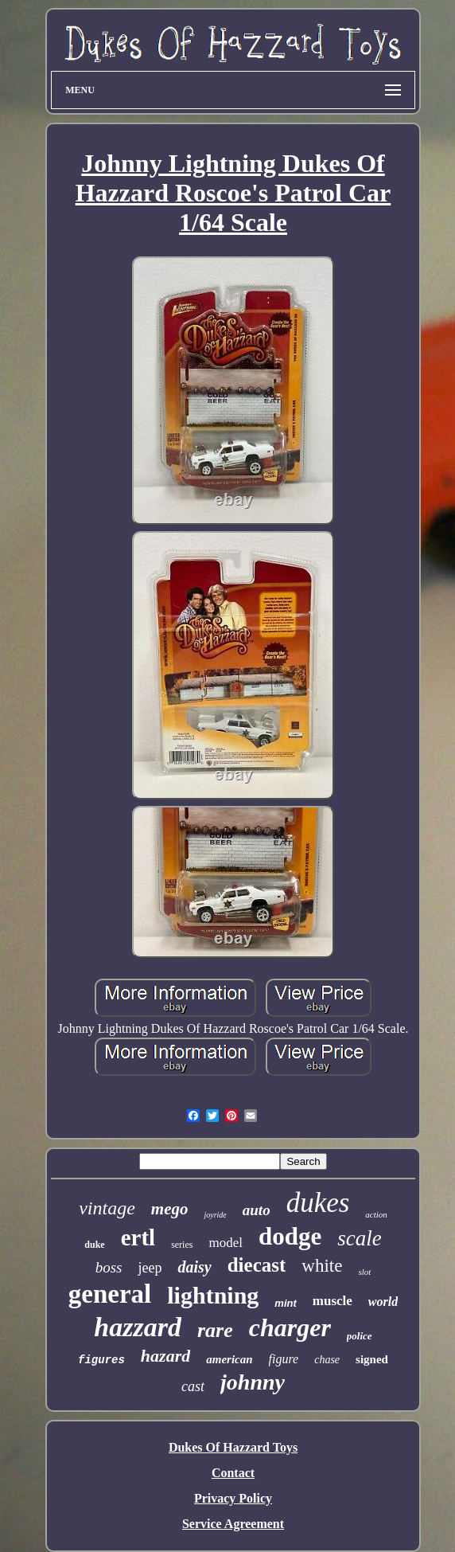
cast (192, 1386)
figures (101, 1360)
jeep (149, 1268)
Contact (233, 1473)
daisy (194, 1267)
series (181, 1244)
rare (215, 1330)
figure (284, 1359)
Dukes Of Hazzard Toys (233, 1447)
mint (285, 1303)
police (359, 1336)
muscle (332, 1300)
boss (108, 1267)
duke (94, 1244)
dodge (290, 1236)
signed (372, 1359)
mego (170, 1208)
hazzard (137, 1327)
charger (290, 1327)
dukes (318, 1202)
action (376, 1214)
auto (256, 1210)
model (225, 1242)
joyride (215, 1214)
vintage (107, 1208)
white (321, 1266)
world (383, 1301)
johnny (252, 1382)
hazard (165, 1356)
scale (359, 1238)
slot (364, 1271)
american (229, 1359)
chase (327, 1360)
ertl (138, 1237)
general (109, 1294)
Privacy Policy (233, 1498)
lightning (213, 1295)
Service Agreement (233, 1523)
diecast (257, 1265)
